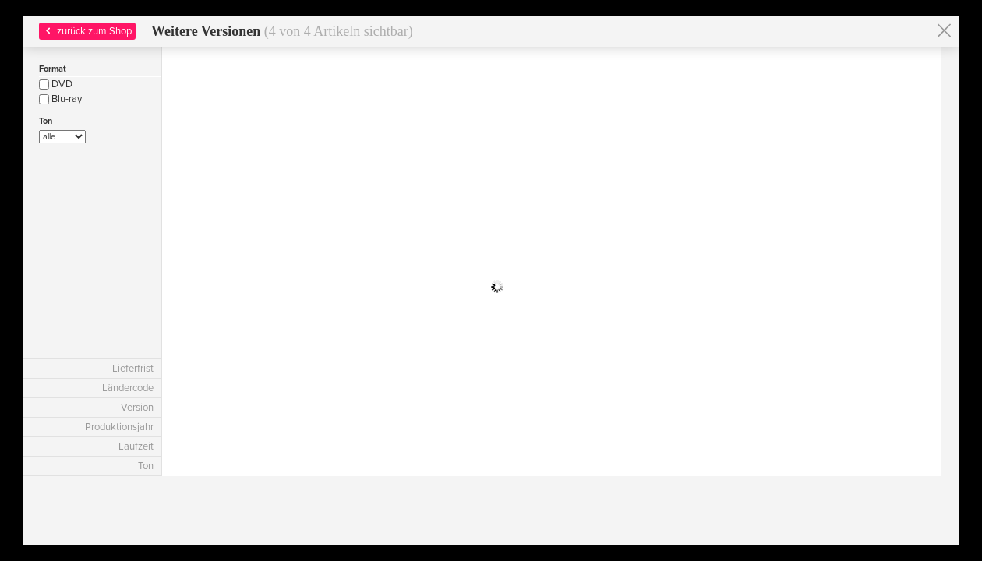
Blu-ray (60, 99)
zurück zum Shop (87, 31)
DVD (55, 84)
